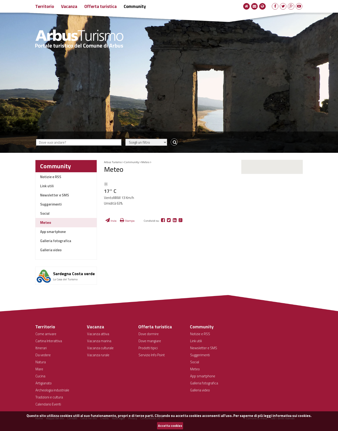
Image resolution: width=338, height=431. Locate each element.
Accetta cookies (170, 425)
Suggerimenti (51, 204)
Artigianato (43, 383)
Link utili (47, 186)
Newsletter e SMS (54, 195)
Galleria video (50, 250)
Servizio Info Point (151, 355)
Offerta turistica (100, 6)
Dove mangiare (149, 341)
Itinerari (41, 348)
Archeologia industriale (52, 390)
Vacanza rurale (98, 355)
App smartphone (53, 231)
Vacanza (69, 6)
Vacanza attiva (98, 334)
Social (45, 213)
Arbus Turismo (113, 162)
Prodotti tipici (148, 348)
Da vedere (43, 355)
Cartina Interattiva (48, 341)
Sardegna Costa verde (74, 273)
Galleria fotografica (55, 241)
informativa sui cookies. (292, 415)
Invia (110, 220)
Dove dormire (148, 334)
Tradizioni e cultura (49, 397)
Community (135, 6)
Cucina (40, 376)
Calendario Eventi (48, 404)
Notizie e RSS (50, 177)
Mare (39, 369)
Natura (40, 362)
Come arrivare (45, 334)
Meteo (45, 222)
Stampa (127, 220)
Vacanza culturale (100, 348)
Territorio (44, 6)
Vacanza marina (99, 341)
